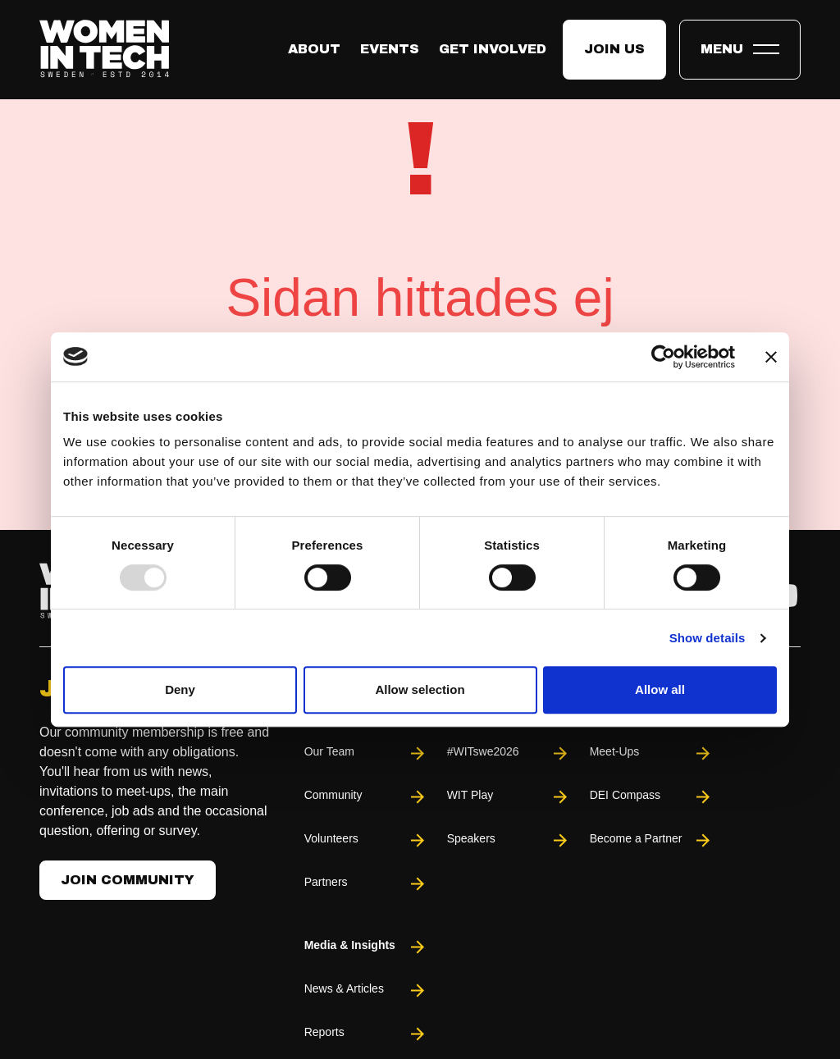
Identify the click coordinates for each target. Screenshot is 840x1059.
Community (365, 797)
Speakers (508, 840)
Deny (180, 689)
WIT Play (508, 797)
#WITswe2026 (508, 753)
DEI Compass (651, 797)
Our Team (365, 753)
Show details (707, 638)
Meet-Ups (651, 753)
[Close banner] (771, 357)
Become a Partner (651, 840)
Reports (365, 1034)
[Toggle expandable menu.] (740, 50)
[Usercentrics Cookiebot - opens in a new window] (663, 357)
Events (389, 49)
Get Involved (492, 49)
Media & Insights (365, 947)
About (314, 49)
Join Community (127, 880)
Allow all (660, 689)
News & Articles (365, 990)
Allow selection (419, 689)
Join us (614, 49)
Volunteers (365, 840)
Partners (365, 884)
